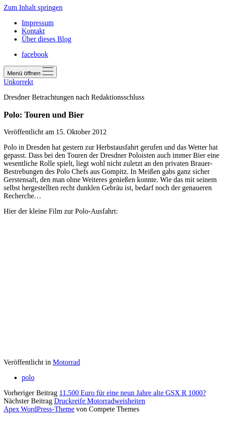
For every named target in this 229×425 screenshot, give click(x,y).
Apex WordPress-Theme (39, 409)
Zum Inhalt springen (33, 7)
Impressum (38, 23)
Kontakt (33, 31)
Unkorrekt (18, 82)
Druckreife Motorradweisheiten (99, 401)
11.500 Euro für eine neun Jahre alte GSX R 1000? (132, 393)
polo (28, 377)
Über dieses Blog (46, 39)
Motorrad (66, 362)
